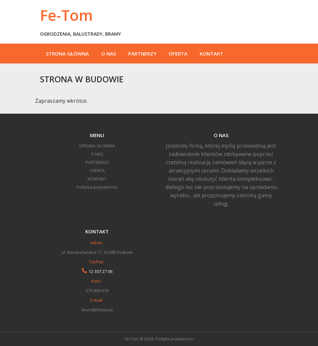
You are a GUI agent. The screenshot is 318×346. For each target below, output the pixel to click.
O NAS (108, 53)
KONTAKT (211, 53)
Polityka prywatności (97, 187)
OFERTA (178, 53)
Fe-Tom (66, 15)
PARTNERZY (142, 53)
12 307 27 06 (100, 271)
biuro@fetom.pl (97, 310)
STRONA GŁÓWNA (67, 53)
